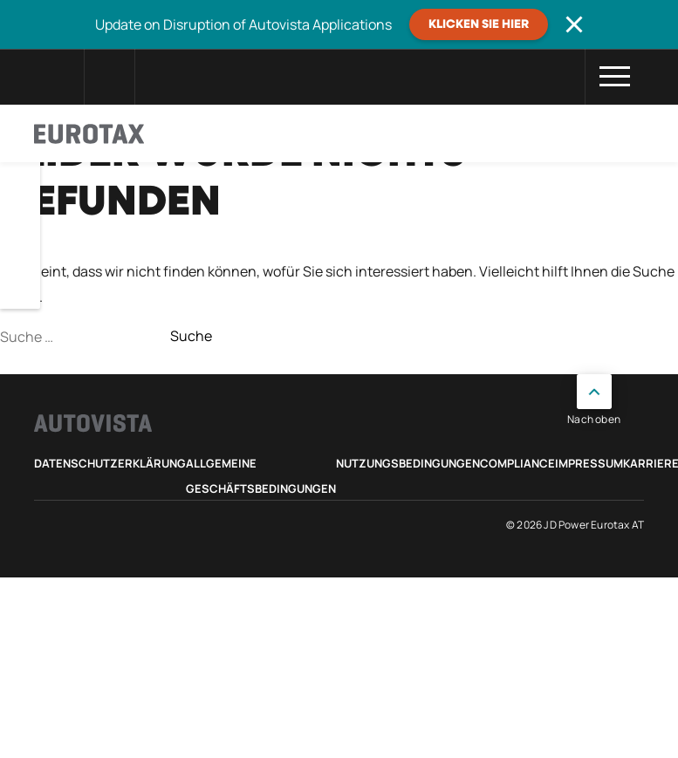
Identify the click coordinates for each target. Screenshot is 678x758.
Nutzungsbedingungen (408, 463)
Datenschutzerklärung (110, 463)
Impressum (589, 463)
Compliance (517, 463)
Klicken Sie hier (478, 24)
